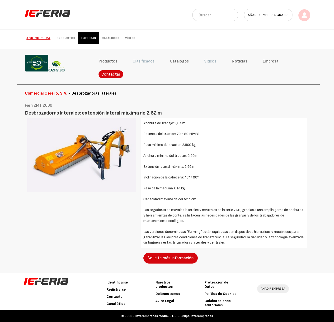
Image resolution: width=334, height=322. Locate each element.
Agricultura (38, 38)
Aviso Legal (164, 301)
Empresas (88, 38)
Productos (66, 38)
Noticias (239, 61)
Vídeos (130, 38)
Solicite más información (170, 257)
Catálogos (110, 38)
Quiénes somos (167, 294)
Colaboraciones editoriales (218, 303)
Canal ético (116, 304)
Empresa (270, 61)
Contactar (110, 74)
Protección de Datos (216, 284)
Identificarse (117, 282)
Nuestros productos (164, 284)
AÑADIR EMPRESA (273, 289)
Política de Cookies (220, 294)
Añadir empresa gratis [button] (268, 15)
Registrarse (116, 289)
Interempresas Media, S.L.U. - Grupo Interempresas (174, 316)
